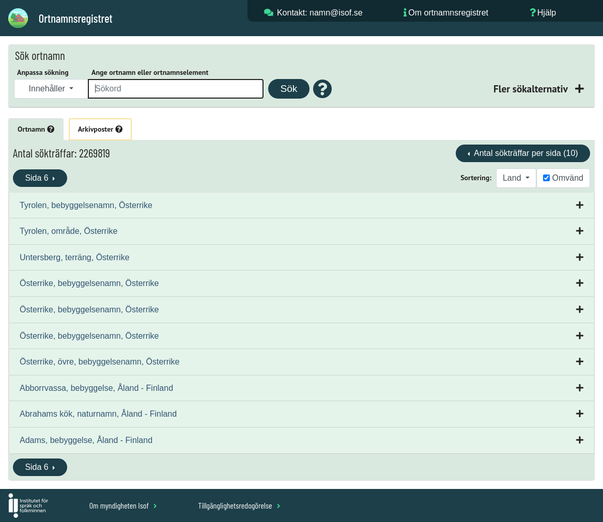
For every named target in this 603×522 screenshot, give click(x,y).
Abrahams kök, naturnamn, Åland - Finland (98, 413)
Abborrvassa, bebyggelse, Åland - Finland (96, 388)
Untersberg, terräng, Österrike (75, 257)
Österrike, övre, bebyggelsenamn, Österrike (99, 361)
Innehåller (48, 88)
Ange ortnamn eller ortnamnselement (149, 72)
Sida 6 (38, 177)
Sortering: (475, 177)
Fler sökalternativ (531, 88)
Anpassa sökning (43, 72)
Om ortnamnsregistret (448, 12)
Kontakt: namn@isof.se (320, 12)
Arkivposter (100, 129)
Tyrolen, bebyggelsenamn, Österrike (86, 205)
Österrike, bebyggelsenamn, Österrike (89, 283)
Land (513, 177)
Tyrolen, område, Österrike (68, 231)
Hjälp (546, 12)
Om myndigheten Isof (123, 505)
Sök (288, 88)
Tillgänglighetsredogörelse (239, 505)
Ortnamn (36, 129)
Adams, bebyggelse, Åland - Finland (86, 440)
